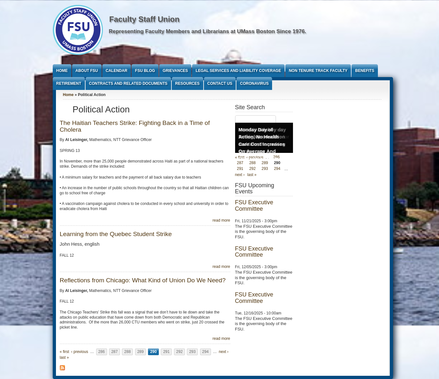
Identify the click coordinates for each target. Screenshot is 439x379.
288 (127, 351)
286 (101, 351)
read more (221, 220)
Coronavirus (254, 83)
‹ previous (79, 351)
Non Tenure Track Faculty (318, 70)
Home (62, 70)
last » (64, 357)
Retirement (68, 83)
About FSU (87, 70)
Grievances (175, 70)
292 (179, 351)
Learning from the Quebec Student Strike (116, 234)
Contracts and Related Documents (128, 83)
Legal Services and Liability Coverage (238, 70)
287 (114, 351)
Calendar (116, 70)
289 (140, 351)
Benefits (364, 70)
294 (205, 351)
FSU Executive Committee (254, 205)
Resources (187, 83)
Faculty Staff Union (144, 19)
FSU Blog (145, 70)
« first (64, 351)
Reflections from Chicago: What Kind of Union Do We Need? (143, 280)
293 (192, 351)
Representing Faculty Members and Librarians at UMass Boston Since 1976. (207, 31)
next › (223, 351)
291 (166, 351)
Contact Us (220, 83)
